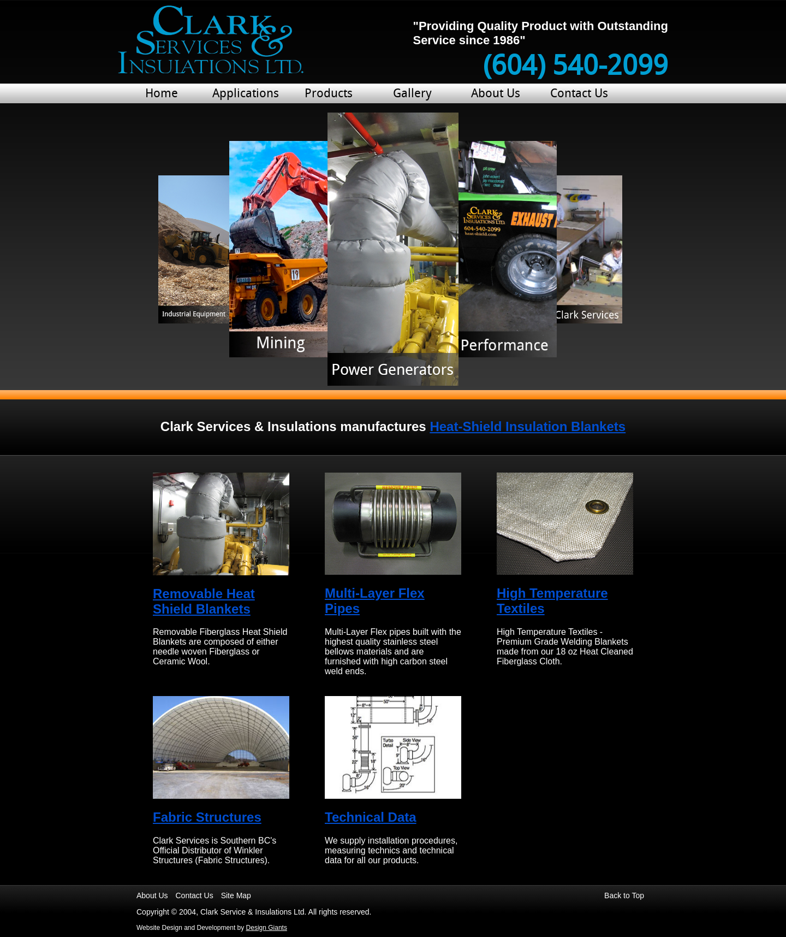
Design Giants (266, 928)
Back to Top (624, 895)
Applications (245, 94)
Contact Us (579, 94)
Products (329, 94)
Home (161, 94)
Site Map (236, 895)
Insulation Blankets (528, 426)
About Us (495, 94)
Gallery (412, 94)
